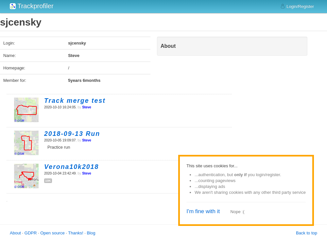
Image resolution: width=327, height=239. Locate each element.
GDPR (31, 232)
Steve (86, 107)
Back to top (306, 232)
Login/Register (297, 6)
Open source (52, 232)
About (15, 232)
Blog (91, 232)
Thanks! (75, 232)
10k (48, 180)
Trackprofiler (32, 5)
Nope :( (238, 211)
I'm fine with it (203, 211)
